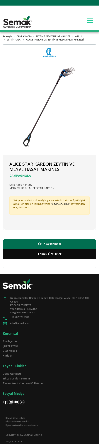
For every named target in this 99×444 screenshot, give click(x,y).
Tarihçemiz (10, 341)
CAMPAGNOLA (24, 36)
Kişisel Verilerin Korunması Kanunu (22, 425)
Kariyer (7, 355)
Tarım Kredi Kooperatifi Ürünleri (24, 383)
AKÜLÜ (78, 36)
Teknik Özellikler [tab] (49, 254)
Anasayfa (7, 36)
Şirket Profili (10, 346)
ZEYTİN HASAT (14, 39)
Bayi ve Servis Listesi (15, 418)
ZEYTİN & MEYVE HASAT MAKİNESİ (53, 36)
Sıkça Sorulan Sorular (16, 378)
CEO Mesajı (10, 350)
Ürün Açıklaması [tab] (49, 244)
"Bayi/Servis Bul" (60, 203)
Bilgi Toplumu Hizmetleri (17, 421)
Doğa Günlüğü (12, 373)
